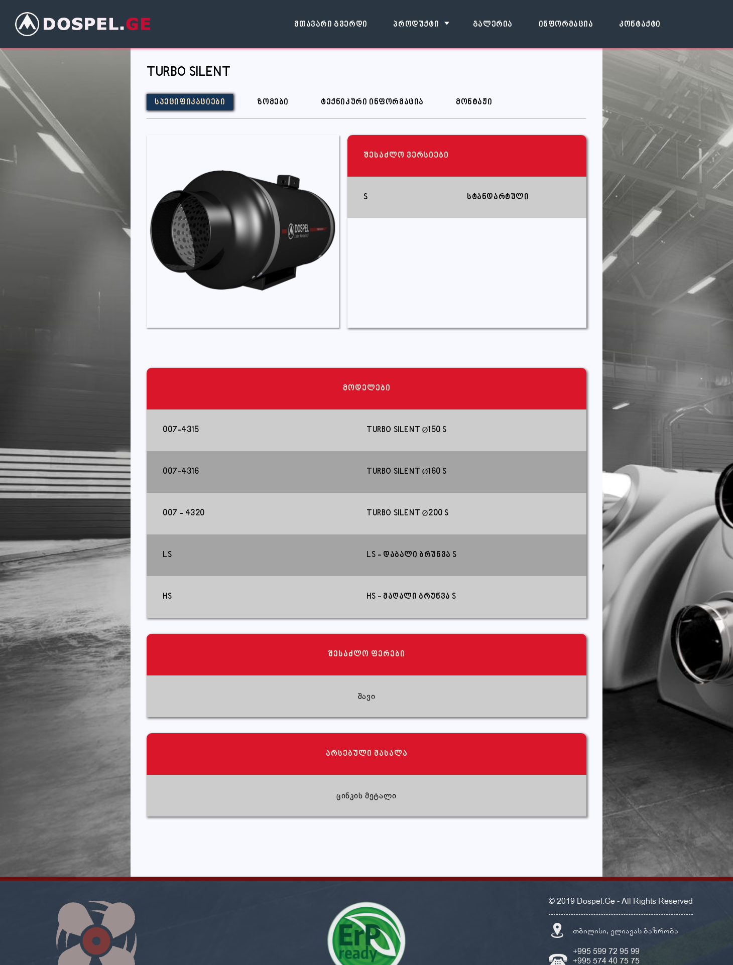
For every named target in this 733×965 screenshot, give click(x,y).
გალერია (493, 25)
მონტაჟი (474, 102)
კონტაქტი (640, 25)
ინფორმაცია (566, 25)
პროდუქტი (416, 25)
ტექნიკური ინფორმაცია (372, 102)
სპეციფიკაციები (190, 102)
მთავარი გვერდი (330, 25)
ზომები (273, 102)
